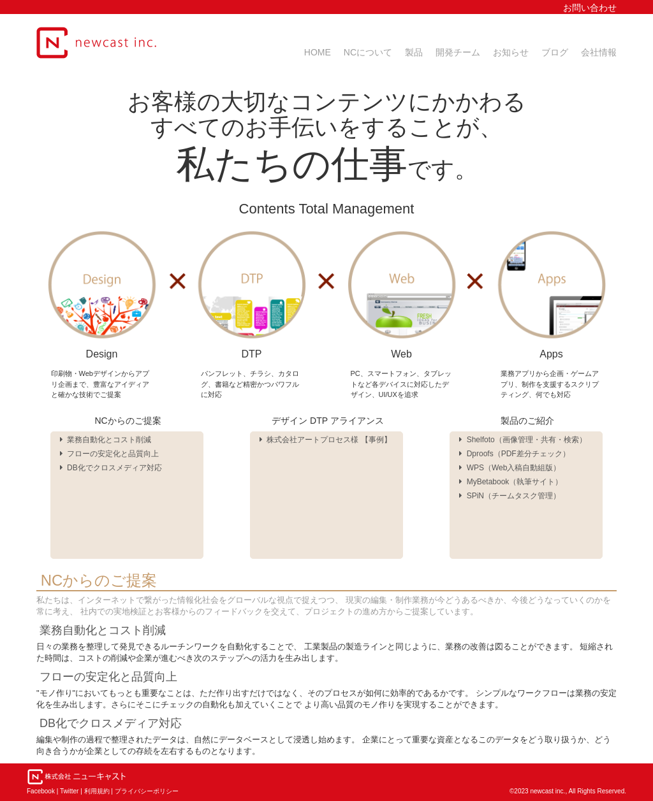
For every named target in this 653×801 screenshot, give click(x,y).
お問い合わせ (590, 8)
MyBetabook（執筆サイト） (510, 481)
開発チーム (458, 52)
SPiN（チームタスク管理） (510, 495)
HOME (317, 52)
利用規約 (97, 791)
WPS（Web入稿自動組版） (510, 467)
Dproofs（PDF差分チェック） (514, 453)
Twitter (69, 791)
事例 (376, 439)
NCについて (368, 52)
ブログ (554, 52)
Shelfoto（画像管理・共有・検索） (522, 439)
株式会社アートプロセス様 (311, 439)
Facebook (41, 791)
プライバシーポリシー (147, 791)
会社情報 (599, 52)
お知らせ (511, 52)
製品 (414, 52)
